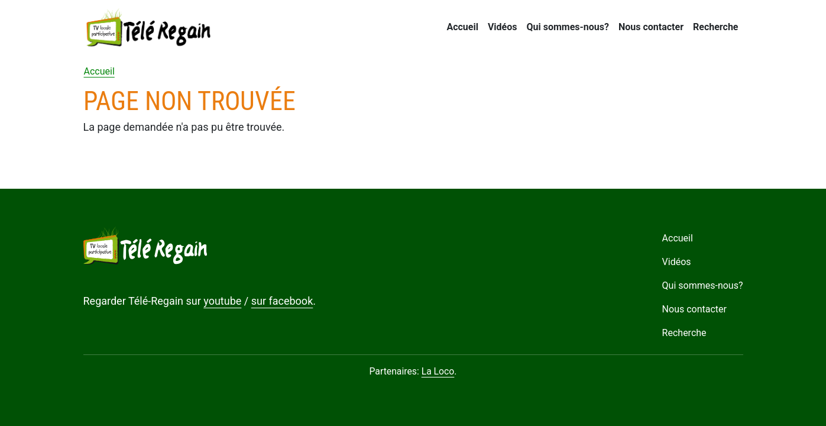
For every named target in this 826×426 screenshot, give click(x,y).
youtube (222, 301)
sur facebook (282, 301)
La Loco (438, 371)
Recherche (715, 27)
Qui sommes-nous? (567, 27)
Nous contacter (651, 27)
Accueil (462, 27)
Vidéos (502, 27)
